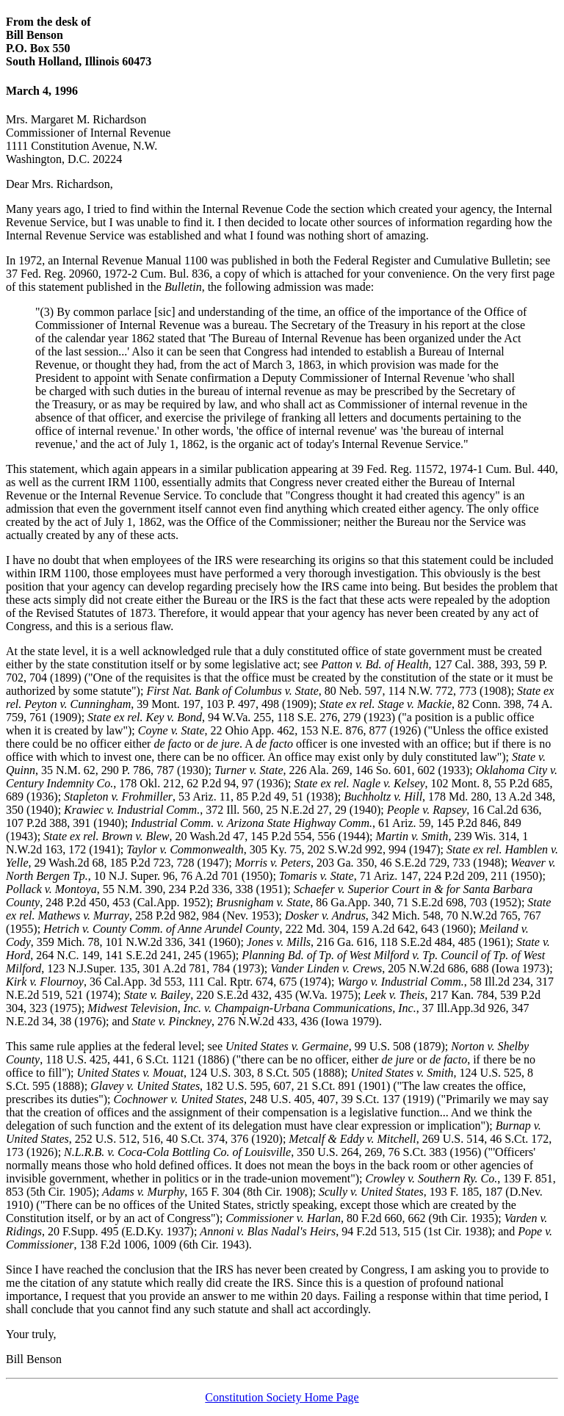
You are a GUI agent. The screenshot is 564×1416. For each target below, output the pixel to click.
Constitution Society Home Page (281, 1397)
